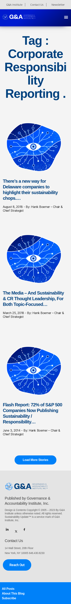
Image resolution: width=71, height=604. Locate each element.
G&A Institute (14, 4)
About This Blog (13, 593)
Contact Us (36, 4)
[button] (66, 17)
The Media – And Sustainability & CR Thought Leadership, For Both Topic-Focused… (33, 298)
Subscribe (9, 598)
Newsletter (58, 4)
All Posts (8, 588)
